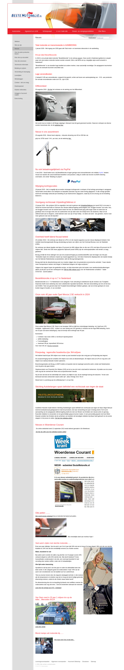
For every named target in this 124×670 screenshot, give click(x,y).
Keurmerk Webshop (74, 661)
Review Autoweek (52, 346)
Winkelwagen (19, 79)
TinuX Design (44, 666)
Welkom (17, 41)
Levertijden (18, 75)
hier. (70, 138)
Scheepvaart (47, 31)
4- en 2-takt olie (62, 31)
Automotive (16, 31)
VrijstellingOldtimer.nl (87, 205)
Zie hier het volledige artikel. (63, 418)
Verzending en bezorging (22, 72)
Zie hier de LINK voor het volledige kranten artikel (51, 432)
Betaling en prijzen (20, 68)
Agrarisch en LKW (31, 31)
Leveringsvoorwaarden (42, 661)
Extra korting (18, 98)
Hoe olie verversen (20, 61)
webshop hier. (59, 125)
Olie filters (101, 31)
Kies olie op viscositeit (21, 57)
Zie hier (50, 89)
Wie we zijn (18, 45)
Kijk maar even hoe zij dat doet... (64, 640)
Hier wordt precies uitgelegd (44, 516)
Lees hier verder (40, 627)
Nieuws (38, 38)
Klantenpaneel (19, 86)
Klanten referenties (20, 90)
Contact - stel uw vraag (22, 82)
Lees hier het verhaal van (48, 588)
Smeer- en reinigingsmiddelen (83, 31)
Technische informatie (21, 64)
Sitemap (93, 661)
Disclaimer (85, 661)
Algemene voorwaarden (58, 661)
